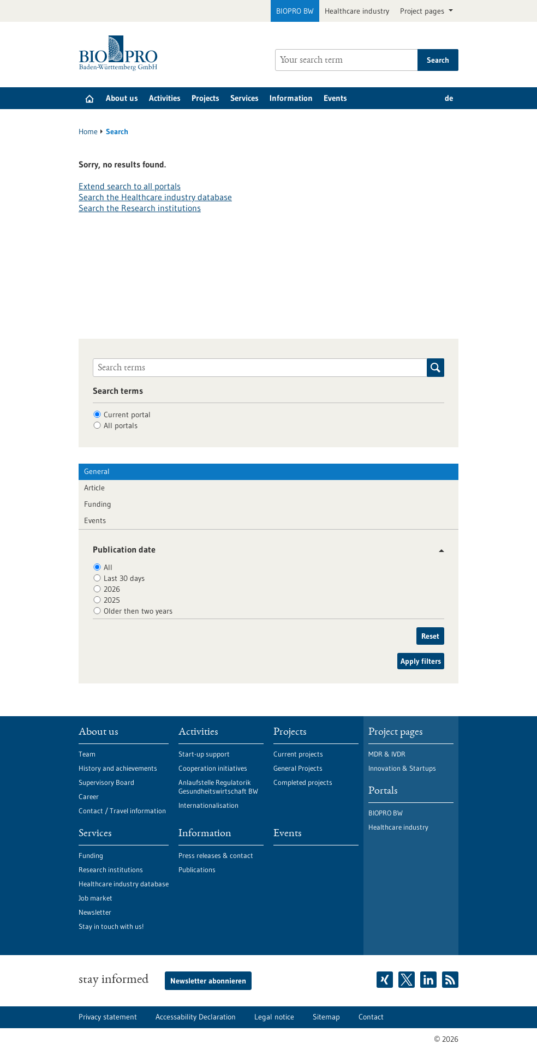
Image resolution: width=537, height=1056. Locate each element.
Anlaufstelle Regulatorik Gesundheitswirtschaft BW (218, 786)
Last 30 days (124, 578)
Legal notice (274, 1017)
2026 (112, 589)
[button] (437, 550)
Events (335, 98)
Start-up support (204, 753)
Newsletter (95, 912)
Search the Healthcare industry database (155, 196)
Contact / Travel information (122, 810)
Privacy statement (108, 1017)
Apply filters (421, 661)
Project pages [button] (423, 11)
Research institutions (111, 869)
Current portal (127, 414)
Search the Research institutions (140, 207)
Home (88, 131)
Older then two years (138, 611)
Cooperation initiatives (212, 768)
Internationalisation (208, 805)
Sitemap (326, 1017)
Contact (371, 1017)
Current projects (298, 753)
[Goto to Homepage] (121, 53)
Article (94, 488)
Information (291, 98)
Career (89, 796)
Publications (197, 869)
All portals (121, 425)
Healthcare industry (357, 11)
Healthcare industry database (124, 883)
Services (244, 98)
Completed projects (302, 782)
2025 (112, 600)
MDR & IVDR (386, 753)
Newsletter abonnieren (208, 981)
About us (122, 98)
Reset (430, 636)
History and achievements (118, 768)
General (97, 471)
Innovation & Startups (402, 768)
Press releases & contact (215, 855)
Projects (205, 98)
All (108, 567)
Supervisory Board (106, 782)
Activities (165, 98)
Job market (95, 897)
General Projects (298, 768)
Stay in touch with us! (111, 926)
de (449, 98)
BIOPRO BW (295, 11)
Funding (97, 504)
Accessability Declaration (196, 1017)
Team (87, 753)
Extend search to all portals (130, 186)
